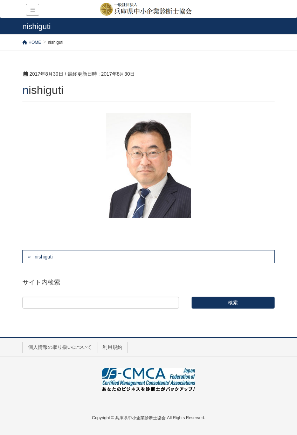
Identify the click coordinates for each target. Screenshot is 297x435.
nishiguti (44, 257)
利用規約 (112, 347)
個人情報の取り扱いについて (60, 347)
